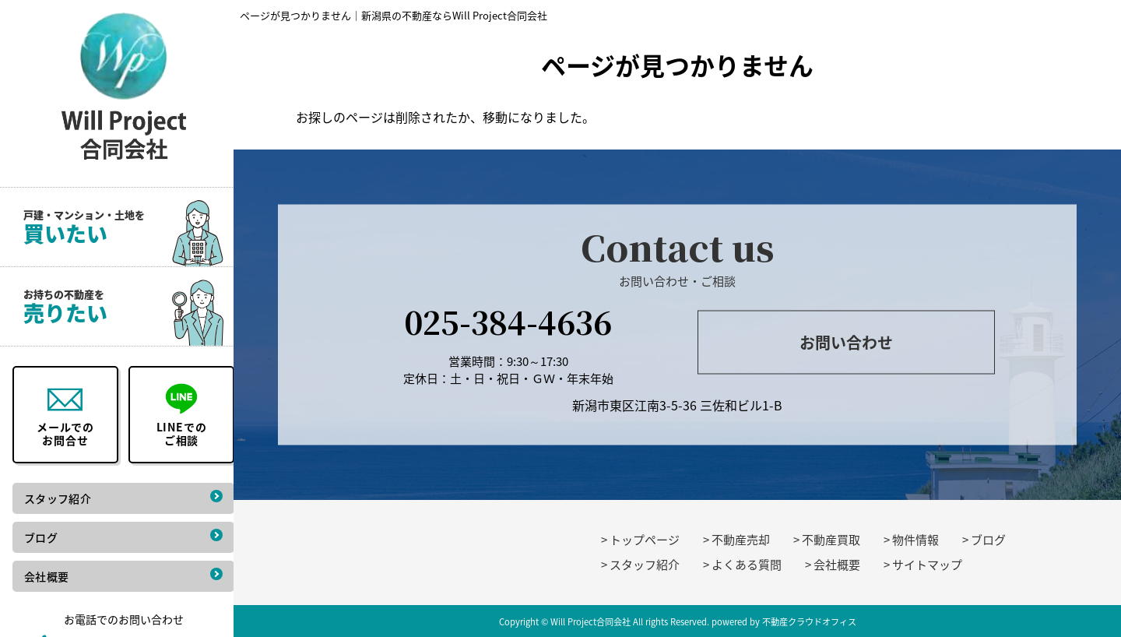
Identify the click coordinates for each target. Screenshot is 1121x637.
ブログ (988, 539)
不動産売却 (741, 539)
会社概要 (837, 564)
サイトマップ (927, 564)
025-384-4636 (508, 320)
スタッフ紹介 (645, 564)
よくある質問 (747, 564)
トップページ (645, 539)
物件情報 (915, 539)
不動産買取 (831, 539)
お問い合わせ (846, 342)
